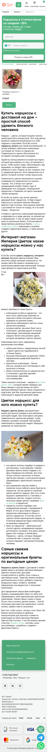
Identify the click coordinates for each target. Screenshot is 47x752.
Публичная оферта (14, 658)
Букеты (17, 12)
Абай (21, 718)
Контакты (10, 664)
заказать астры (17, 623)
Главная (5, 12)
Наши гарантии (13, 646)
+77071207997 (10, 675)
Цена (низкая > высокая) (26, 64)
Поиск (27, 4)
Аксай (29, 718)
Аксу (38, 718)
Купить (9, 105)
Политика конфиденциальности (20, 652)
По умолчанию (7, 64)
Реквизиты (31, 658)
